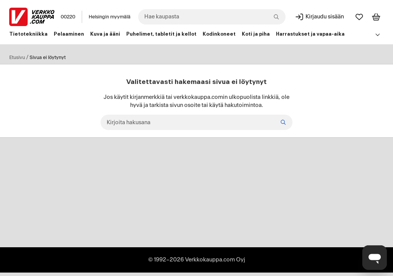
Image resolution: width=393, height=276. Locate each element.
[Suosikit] (359, 17)
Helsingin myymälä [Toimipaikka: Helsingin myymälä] (109, 17)
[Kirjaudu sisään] (319, 17)
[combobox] (212, 17)
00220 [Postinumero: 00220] (68, 17)
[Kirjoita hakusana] (196, 122)
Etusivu (17, 57)
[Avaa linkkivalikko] (378, 34)
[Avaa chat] (374, 257)
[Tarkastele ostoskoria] (376, 17)
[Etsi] (283, 122)
